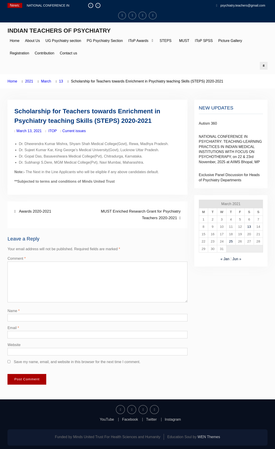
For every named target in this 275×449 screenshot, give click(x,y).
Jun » (236, 259)
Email (13, 328)
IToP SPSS (204, 41)
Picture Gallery (230, 41)
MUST (183, 41)
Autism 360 (208, 123)
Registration (19, 53)
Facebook (130, 419)
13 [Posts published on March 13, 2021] (249, 226)
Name (13, 311)
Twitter (151, 419)
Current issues (74, 131)
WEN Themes (208, 437)
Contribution (44, 53)
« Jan (224, 259)
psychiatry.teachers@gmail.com (242, 5)
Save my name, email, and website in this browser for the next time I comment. (77, 362)
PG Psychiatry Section (105, 41)
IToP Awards (138, 41)
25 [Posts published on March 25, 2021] (231, 241)
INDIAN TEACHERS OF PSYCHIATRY (59, 30)
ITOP (53, 131)
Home (14, 41)
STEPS (165, 41)
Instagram (173, 419)
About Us (32, 41)
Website (14, 345)
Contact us (68, 53)
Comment (16, 258)
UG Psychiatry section (63, 41)
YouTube (107, 419)
